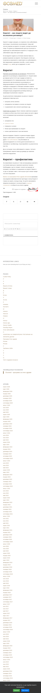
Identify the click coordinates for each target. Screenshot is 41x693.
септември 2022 (8, 486)
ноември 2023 (7, 454)
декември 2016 (7, 622)
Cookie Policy (7, 276)
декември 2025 (7, 396)
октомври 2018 (7, 571)
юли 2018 (6, 578)
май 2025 (6, 412)
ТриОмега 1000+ (8, 348)
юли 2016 (6, 634)
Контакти (5, 306)
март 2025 (6, 417)
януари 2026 (7, 393)
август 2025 (6, 405)
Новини (5, 9)
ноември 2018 (7, 569)
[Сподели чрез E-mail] (34, 201)
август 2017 (6, 604)
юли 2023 (6, 463)
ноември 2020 (7, 537)
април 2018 (6, 585)
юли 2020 (6, 546)
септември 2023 (8, 458)
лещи (9, 64)
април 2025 (6, 414)
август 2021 (6, 516)
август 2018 (6, 576)
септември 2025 (8, 403)
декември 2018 (7, 567)
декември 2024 (7, 423)
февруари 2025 (7, 419)
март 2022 (6, 500)
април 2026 (6, 386)
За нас (5, 299)
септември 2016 (8, 629)
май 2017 (6, 611)
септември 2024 (8, 430)
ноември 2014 (7, 673)
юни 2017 (6, 608)
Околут (5, 320)
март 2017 (6, 615)
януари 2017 (7, 620)
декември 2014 (7, 671)
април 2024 (6, 442)
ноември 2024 (7, 426)
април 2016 (6, 641)
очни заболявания (12, 139)
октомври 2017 (7, 599)
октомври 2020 (7, 539)
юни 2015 (6, 664)
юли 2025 (6, 407)
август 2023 (6, 460)
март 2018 (6, 588)
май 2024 (6, 440)
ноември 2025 (7, 398)
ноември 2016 (7, 625)
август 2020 (6, 544)
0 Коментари (12, 38)
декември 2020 (7, 534)
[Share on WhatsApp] (20, 201)
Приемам (16, 690)
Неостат (5, 313)
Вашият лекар (7, 288)
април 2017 (6, 613)
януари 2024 (7, 449)
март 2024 (6, 444)
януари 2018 (7, 592)
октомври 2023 (7, 456)
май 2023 (6, 467)
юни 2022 (6, 493)
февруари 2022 (7, 502)
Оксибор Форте (7, 327)
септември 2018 (8, 574)
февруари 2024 (7, 447)
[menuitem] (35, 3)
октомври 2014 (7, 675)
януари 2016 (7, 648)
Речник (5, 341)
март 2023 (6, 472)
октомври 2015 (7, 655)
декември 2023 (7, 451)
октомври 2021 (7, 511)
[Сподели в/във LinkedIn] (27, 201)
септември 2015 (8, 657)
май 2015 (6, 666)
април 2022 (6, 497)
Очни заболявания (8, 330)
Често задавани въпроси (10, 360)
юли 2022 (6, 491)
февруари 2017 (7, 618)
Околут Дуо (6, 323)
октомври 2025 (7, 400)
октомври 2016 (7, 627)
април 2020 (6, 553)
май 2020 (6, 551)
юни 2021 (6, 521)
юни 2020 (6, 548)
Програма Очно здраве (10, 339)
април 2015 (6, 669)
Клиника (5, 304)
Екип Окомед (27, 38)
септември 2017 (8, 601)
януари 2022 (7, 504)
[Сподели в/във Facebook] (6, 201)
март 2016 (6, 643)
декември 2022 (7, 479)
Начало (5, 311)
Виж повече (25, 690)
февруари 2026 (7, 391)
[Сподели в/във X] (13, 201)
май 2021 (6, 523)
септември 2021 (8, 514)
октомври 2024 (7, 428)
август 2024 (6, 433)
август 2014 (6, 680)
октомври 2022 (7, 484)
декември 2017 (7, 595)
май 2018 (6, 583)
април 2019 (6, 558)
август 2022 (6, 488)
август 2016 (6, 632)
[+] (19, 228)
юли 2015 (6, 662)
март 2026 (6, 389)
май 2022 (6, 495)
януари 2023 (7, 477)
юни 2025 (6, 410)
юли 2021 (6, 518)
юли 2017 (6, 606)
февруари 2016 (7, 645)
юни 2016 (6, 636)
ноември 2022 (7, 481)
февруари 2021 (7, 530)
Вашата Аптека (7, 286)
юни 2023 (6, 465)
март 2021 (6, 528)
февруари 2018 (7, 590)
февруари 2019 (7, 562)
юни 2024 (6, 437)
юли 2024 (6, 435)
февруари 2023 (7, 474)
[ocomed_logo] (17, 3)
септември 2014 (8, 678)
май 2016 (6, 638)
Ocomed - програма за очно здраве (18, 372)
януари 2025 (7, 421)
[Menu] (35, 3)
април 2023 (6, 470)
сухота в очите (9, 123)
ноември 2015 (7, 652)
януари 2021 (7, 532)
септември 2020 (8, 541)
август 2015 (6, 659)
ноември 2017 (7, 597)
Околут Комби (7, 325)
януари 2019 (7, 564)
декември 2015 (7, 650)
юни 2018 (6, 581)
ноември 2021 (7, 509)
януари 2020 (7, 555)
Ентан (5, 295)
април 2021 (6, 525)
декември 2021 (7, 507)
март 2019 (6, 560)
